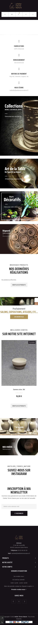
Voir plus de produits (19, 285)
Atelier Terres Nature (21, 616)
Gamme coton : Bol (19, 389)
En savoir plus (19, 317)
